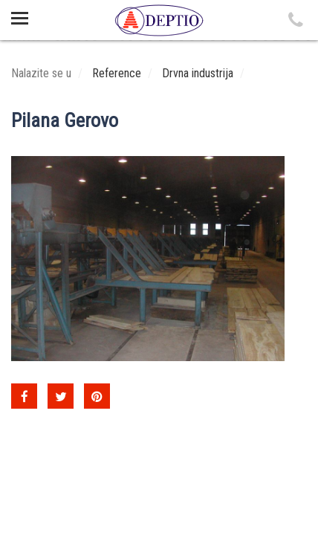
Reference (116, 73)
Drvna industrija (197, 73)
